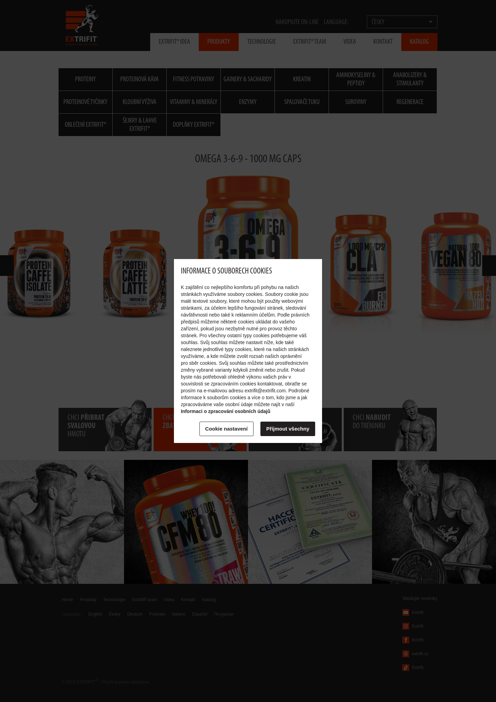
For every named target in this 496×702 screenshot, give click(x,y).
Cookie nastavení (226, 429)
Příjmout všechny (287, 429)
